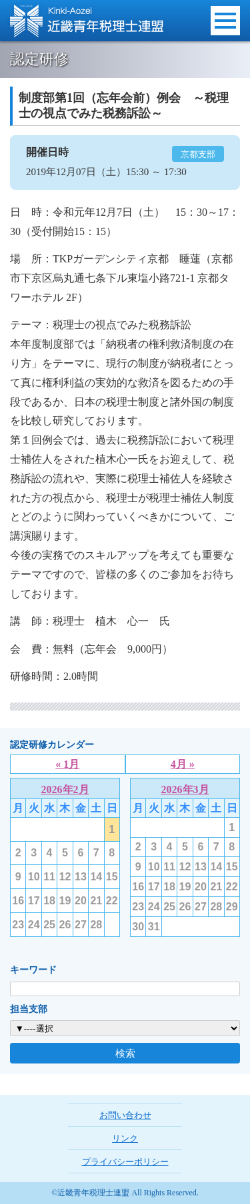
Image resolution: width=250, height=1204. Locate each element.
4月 (179, 764)
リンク (125, 1138)
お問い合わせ (125, 1115)
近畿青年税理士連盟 (86, 20)
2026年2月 (65, 789)
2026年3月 (185, 789)
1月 (71, 764)
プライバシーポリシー (125, 1162)
